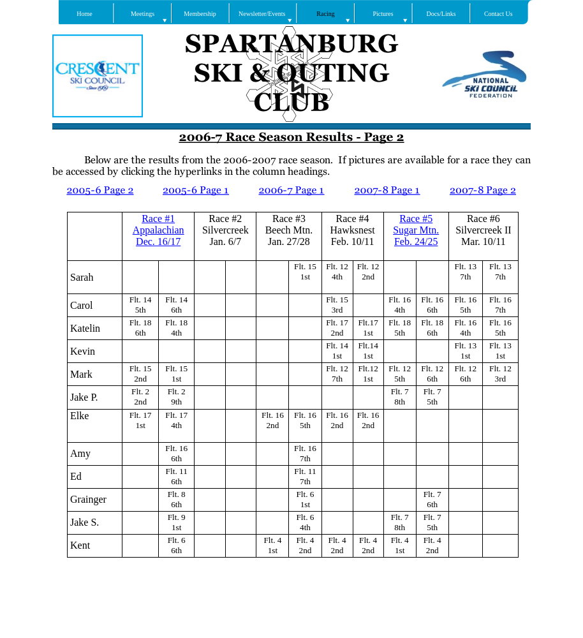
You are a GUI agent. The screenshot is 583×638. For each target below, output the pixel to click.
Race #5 (415, 218)
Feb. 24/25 (416, 241)
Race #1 (158, 218)
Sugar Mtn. (416, 230)
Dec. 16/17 (158, 241)
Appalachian (158, 230)
